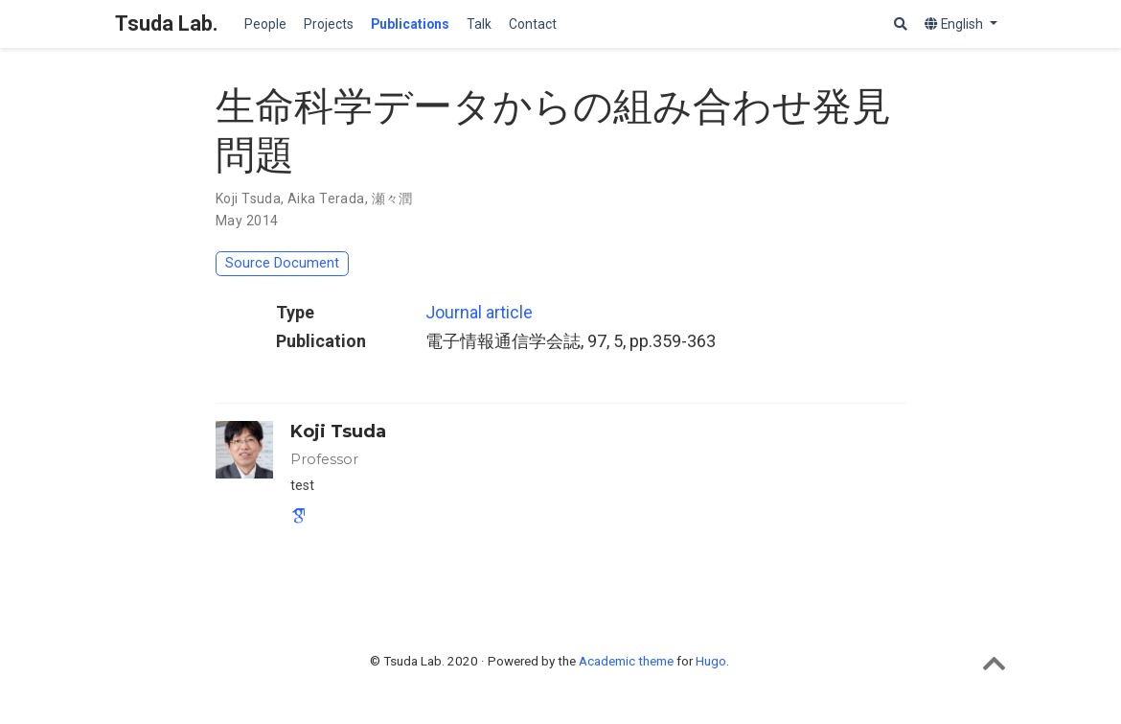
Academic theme (626, 660)
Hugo (711, 660)
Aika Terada (326, 198)
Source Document (282, 263)
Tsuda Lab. (166, 23)
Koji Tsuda (248, 198)
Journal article (479, 312)
